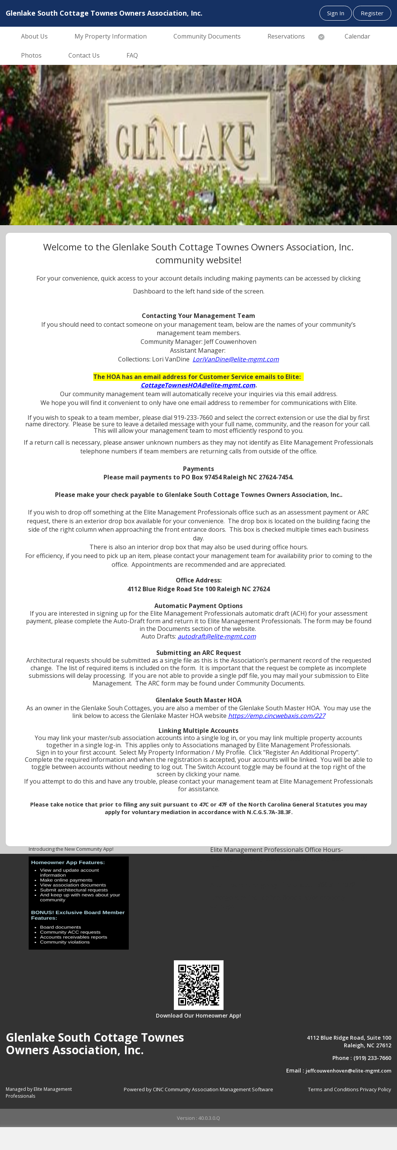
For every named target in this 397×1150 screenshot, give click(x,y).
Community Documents (207, 36)
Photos (31, 55)
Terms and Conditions (333, 1089)
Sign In (335, 13)
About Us (34, 36)
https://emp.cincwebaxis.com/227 (276, 715)
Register (372, 13)
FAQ (132, 55)
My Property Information (111, 36)
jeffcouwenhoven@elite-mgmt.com (348, 1070)
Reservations (286, 36)
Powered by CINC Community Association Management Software (198, 1089)
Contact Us (84, 55)
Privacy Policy (375, 1089)
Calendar (357, 36)
